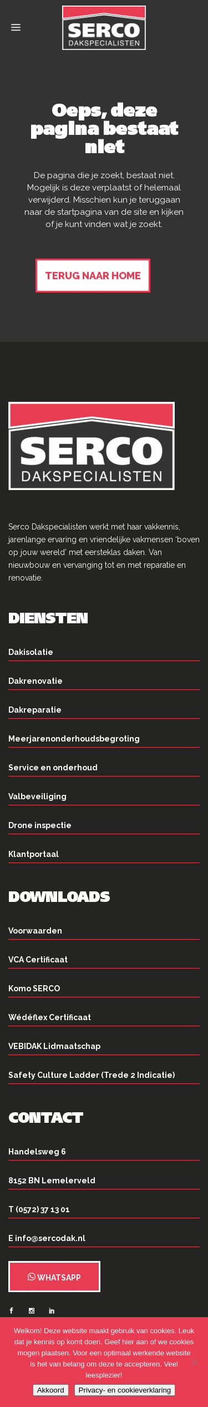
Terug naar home (93, 275)
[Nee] (194, 1362)
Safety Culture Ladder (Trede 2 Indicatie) (91, 1075)
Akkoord (50, 1390)
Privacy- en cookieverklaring (125, 1390)
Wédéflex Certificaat (49, 1017)
